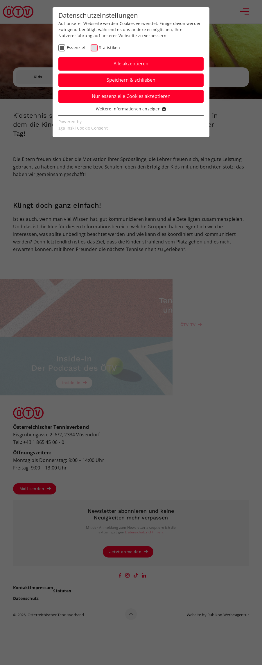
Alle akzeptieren (131, 63)
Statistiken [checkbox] (109, 47)
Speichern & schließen (131, 80)
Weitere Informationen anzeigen (131, 109)
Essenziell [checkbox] (77, 47)
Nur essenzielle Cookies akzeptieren (131, 96)
